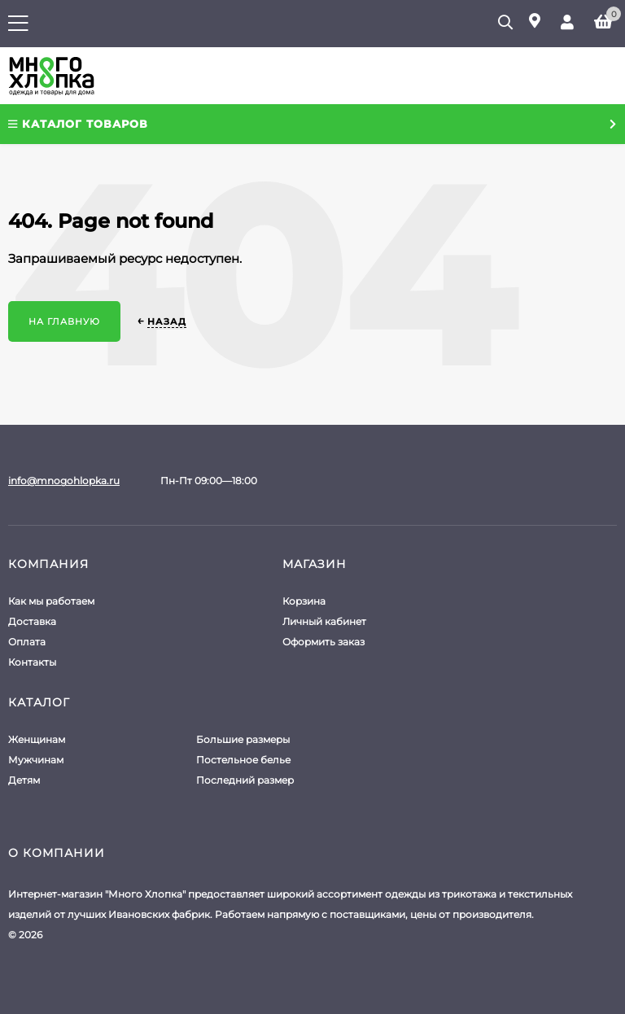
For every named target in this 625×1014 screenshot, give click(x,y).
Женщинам (36, 739)
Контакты (32, 662)
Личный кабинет (324, 621)
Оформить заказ (323, 642)
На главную (64, 321)
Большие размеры (243, 739)
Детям (24, 780)
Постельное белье (243, 760)
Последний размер (245, 780)
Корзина (304, 601)
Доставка (32, 621)
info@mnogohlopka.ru (64, 480)
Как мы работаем (51, 601)
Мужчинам (35, 760)
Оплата (27, 642)
